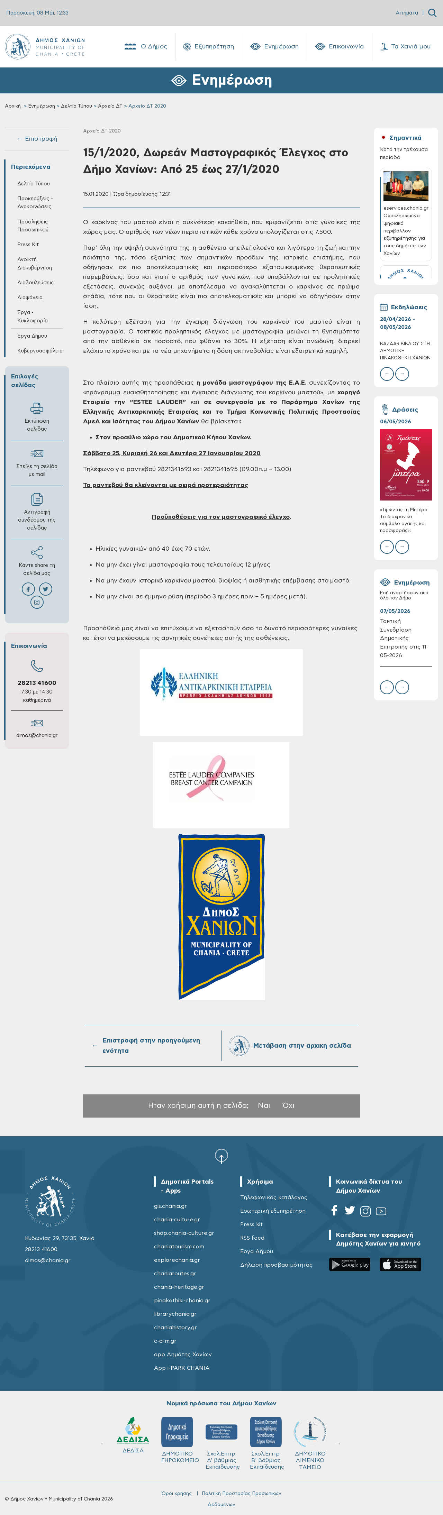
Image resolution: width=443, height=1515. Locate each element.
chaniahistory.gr (175, 1327)
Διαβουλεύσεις (35, 282)
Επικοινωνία (339, 46)
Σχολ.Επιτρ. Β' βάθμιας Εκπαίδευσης (268, 1443)
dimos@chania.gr (36, 735)
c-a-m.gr (165, 1341)
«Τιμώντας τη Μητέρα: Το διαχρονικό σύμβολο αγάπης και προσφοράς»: (404, 520)
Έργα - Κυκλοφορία (32, 316)
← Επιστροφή (37, 139)
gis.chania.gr (170, 1206)
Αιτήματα (407, 13)
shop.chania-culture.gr (184, 1233)
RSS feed (252, 1238)
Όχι (289, 1105)
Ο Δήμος (145, 46)
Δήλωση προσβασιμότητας (276, 1265)
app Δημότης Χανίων (183, 1354)
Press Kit (28, 244)
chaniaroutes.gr (175, 1273)
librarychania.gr (175, 1314)
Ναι (264, 1105)
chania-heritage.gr (179, 1287)
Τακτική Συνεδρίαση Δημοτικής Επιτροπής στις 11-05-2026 (404, 638)
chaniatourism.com (179, 1246)
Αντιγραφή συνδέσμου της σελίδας (37, 512)
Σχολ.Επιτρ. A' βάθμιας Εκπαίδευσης (223, 1443)
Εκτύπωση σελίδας (37, 417)
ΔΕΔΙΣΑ (134, 1435)
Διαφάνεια (30, 297)
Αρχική (13, 106)
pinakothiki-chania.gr (182, 1300)
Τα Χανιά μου (405, 46)
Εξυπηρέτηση (208, 46)
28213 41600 (37, 683)
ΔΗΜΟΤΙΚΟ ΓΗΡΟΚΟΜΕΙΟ (181, 1440)
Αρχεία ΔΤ (110, 106)
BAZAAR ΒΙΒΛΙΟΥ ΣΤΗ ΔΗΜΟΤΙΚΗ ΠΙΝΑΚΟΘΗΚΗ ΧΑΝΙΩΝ (405, 351)
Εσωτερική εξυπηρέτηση (273, 1211)
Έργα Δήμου (32, 336)
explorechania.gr (177, 1260)
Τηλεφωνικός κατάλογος (273, 1197)
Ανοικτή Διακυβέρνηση (34, 263)
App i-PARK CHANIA (181, 1368)
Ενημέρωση (274, 46)
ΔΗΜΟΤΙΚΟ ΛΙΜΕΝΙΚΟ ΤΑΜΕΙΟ (311, 1443)
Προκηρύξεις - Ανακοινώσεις (35, 202)
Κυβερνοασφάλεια (40, 351)
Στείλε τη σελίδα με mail (36, 462)
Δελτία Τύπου (76, 106)
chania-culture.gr (177, 1219)
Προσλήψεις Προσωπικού (32, 225)
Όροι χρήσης (177, 1493)
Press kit (251, 1224)
